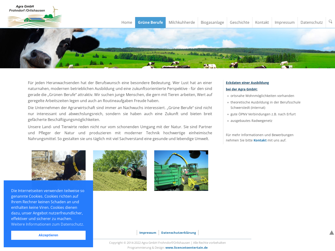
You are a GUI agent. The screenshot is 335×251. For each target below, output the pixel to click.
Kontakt (260, 140)
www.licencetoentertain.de (186, 247)
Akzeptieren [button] (48, 235)
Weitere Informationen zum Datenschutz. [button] (47, 224)
